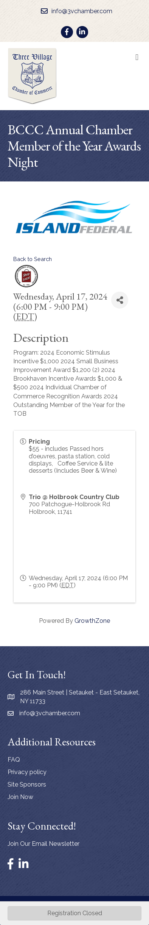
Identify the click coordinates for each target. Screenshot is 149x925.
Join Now (20, 797)
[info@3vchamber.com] (74, 11)
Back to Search (32, 259)
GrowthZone (92, 620)
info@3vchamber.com (49, 713)
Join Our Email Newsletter (43, 843)
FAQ (14, 759)
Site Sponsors (27, 784)
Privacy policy (27, 772)
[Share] (119, 300)
